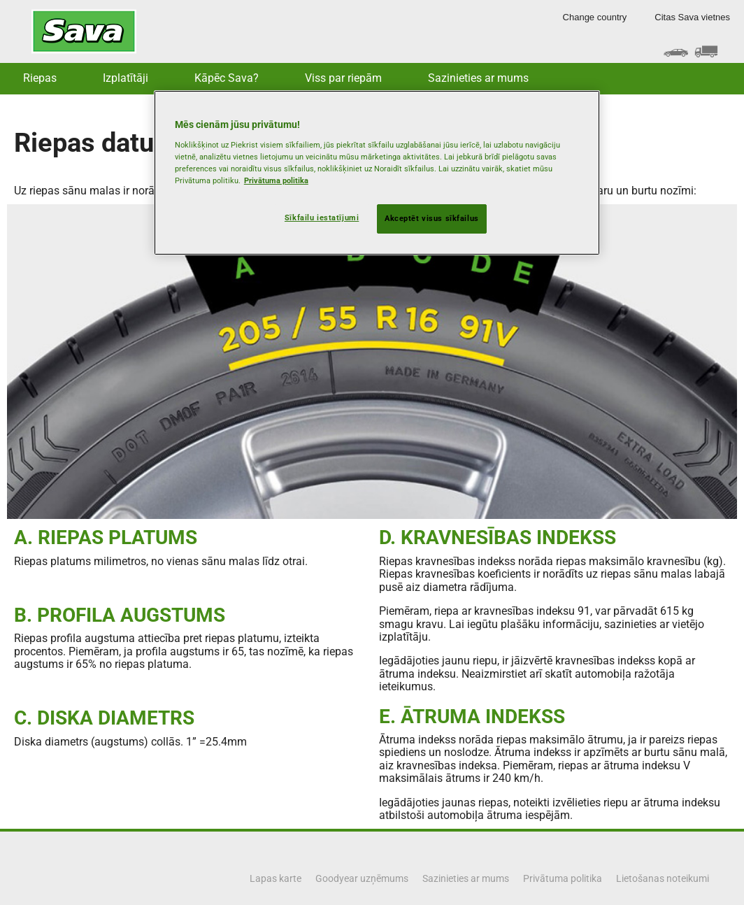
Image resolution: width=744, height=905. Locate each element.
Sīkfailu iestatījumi (322, 217)
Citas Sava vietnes (692, 17)
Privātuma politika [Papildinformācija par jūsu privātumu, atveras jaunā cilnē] (276, 180)
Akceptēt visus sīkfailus (432, 218)
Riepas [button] (40, 78)
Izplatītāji (125, 78)
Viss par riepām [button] (343, 78)
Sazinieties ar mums (478, 78)
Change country (595, 17)
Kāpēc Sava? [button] (226, 78)
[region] (377, 172)
